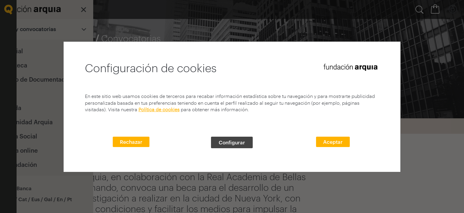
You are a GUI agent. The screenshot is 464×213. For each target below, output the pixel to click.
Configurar (232, 142)
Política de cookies (159, 109)
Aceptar (333, 142)
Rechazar (131, 142)
